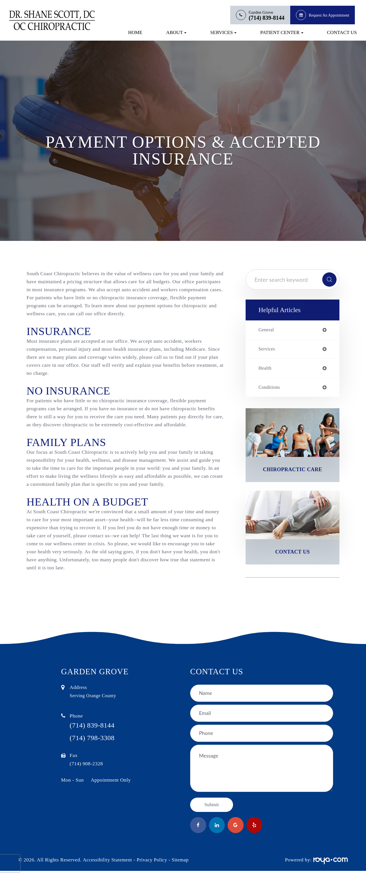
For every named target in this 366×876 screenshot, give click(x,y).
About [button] (176, 32)
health (265, 369)
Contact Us (342, 32)
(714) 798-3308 (96, 743)
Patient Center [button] (281, 32)
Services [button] (223, 32)
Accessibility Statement (108, 865)
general (266, 330)
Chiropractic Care (292, 471)
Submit (211, 808)
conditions (270, 389)
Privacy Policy (153, 865)
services (267, 349)
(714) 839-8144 (267, 18)
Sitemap (182, 865)
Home (135, 32)
